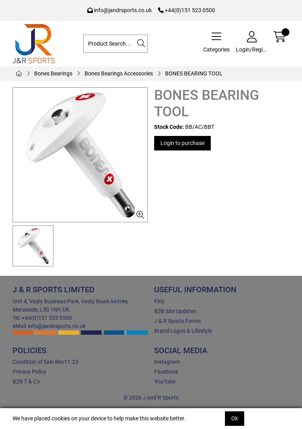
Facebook (166, 371)
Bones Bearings (53, 73)
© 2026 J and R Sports (151, 397)
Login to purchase (182, 143)
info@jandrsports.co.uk (119, 10)
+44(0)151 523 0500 (186, 10)
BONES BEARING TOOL (194, 73)
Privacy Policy (29, 371)
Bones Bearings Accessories (119, 73)
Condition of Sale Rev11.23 (45, 362)
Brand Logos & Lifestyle (183, 331)
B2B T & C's (26, 381)
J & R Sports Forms (177, 321)
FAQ (159, 301)
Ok (234, 418)
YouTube (164, 381)
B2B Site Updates (175, 311)
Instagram (167, 362)
